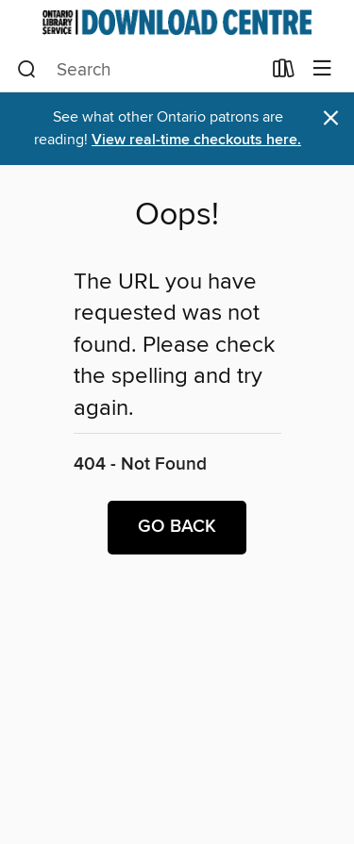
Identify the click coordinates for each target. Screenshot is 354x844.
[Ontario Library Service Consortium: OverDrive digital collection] (177, 22)
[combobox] (139, 69)
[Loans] (283, 72)
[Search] (27, 70)
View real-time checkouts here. (196, 140)
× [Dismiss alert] (331, 118)
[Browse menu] (322, 69)
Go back (177, 527)
